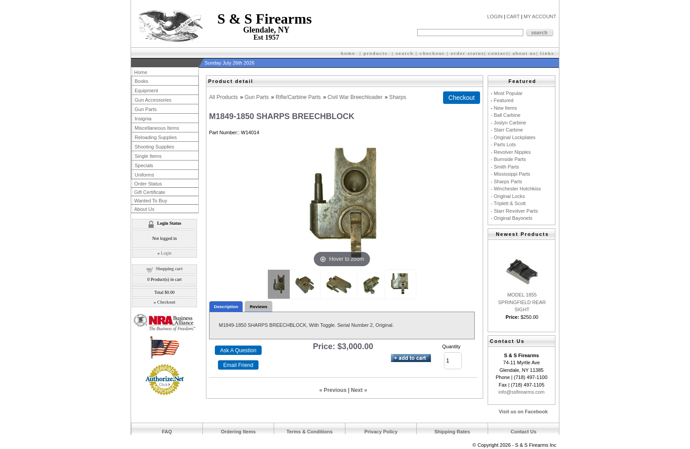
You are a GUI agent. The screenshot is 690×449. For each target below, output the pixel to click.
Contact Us (523, 431)
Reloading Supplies (156, 137)
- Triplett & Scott (508, 203)
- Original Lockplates (513, 137)
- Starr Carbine (507, 129)
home (348, 53)
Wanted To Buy (150, 200)
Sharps (397, 97)
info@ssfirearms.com (521, 392)
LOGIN (494, 16)
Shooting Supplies (154, 146)
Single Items (148, 156)
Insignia (143, 118)
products (376, 53)
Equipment (146, 90)
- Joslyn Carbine (508, 122)
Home (140, 72)
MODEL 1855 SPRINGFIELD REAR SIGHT (522, 302)
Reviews (258, 306)
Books (141, 81)
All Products (223, 97)
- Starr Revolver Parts (514, 211)
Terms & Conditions (310, 431)
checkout (432, 53)
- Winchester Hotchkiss (516, 188)
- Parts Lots (503, 144)
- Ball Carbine (506, 115)
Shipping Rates (452, 431)
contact (498, 53)
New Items (505, 108)
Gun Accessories (153, 100)
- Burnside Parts (508, 159)
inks (548, 53)
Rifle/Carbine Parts (298, 97)
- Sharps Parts (506, 181)
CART (513, 16)
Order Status (148, 183)
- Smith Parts (505, 166)
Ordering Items (238, 431)
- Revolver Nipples (511, 152)
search (405, 53)
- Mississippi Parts (510, 174)
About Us (144, 209)
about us (524, 53)
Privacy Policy (381, 431)
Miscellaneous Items (157, 128)
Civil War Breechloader (355, 97)
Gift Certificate (149, 192)
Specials (144, 165)
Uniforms (144, 174)
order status (467, 53)
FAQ (167, 431)
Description (226, 306)
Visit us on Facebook (523, 411)
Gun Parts (257, 97)
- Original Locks (508, 196)
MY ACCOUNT (540, 16)
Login (166, 253)
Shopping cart (169, 268)
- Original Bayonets (512, 218)
